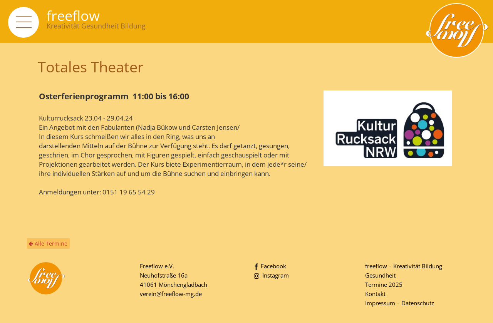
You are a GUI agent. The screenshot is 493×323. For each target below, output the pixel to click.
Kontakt (375, 294)
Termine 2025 (383, 284)
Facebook (269, 266)
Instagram (270, 275)
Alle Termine (48, 243)
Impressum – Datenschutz (399, 303)
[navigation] (23, 22)
